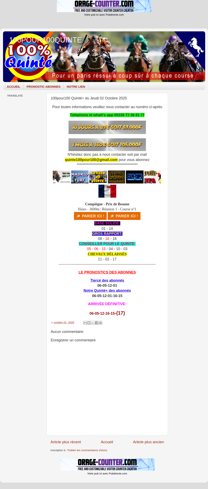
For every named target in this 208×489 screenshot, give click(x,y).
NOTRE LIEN (76, 86)
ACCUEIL (13, 86)
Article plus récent (66, 442)
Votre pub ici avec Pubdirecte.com (104, 14)
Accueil (107, 442)
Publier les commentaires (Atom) (87, 450)
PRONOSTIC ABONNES (43, 86)
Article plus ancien (148, 442)
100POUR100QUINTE (45, 40)
